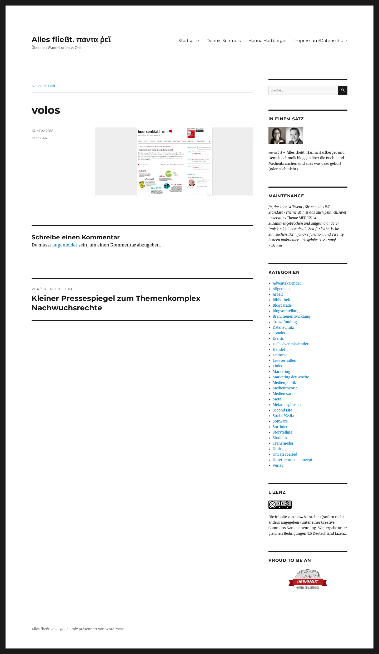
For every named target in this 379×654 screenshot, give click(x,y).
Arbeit (278, 294)
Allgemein (281, 289)
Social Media (283, 416)
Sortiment (281, 427)
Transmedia (283, 443)
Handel (279, 349)
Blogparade (282, 305)
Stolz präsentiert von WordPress (96, 629)
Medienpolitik (284, 382)
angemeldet (64, 245)
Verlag (278, 465)
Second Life (282, 410)
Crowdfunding (285, 322)
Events (278, 338)
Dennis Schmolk (223, 40)
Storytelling (282, 432)
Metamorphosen (287, 405)
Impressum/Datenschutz (320, 40)
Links (277, 366)
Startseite (188, 40)
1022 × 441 (40, 138)
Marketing (281, 371)
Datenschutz (283, 327)
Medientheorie (285, 388)
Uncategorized (285, 454)
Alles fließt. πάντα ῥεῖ (71, 39)
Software (280, 421)
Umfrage (280, 449)
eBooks (279, 333)
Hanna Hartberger (267, 40)
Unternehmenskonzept (292, 460)
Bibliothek (281, 300)
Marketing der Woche (291, 377)
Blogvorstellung (286, 311)
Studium (280, 438)
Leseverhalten (284, 360)
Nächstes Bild (43, 86)
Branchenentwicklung (291, 316)
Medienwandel (285, 394)
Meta (277, 399)
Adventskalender (287, 283)
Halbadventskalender (290, 344)
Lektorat (280, 355)
